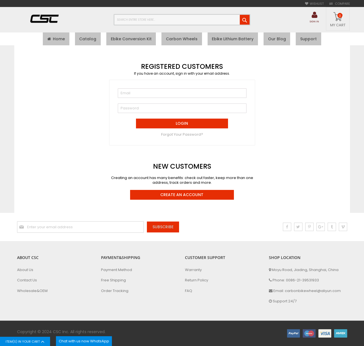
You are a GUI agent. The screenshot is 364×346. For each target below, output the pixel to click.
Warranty (193, 269)
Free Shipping (113, 280)
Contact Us (27, 280)
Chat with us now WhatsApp (84, 341)
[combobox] (181, 20)
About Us (25, 269)
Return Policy (196, 280)
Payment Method (116, 269)
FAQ (188, 290)
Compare (342, 4)
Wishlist (317, 4)
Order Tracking (114, 290)
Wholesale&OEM (32, 290)
